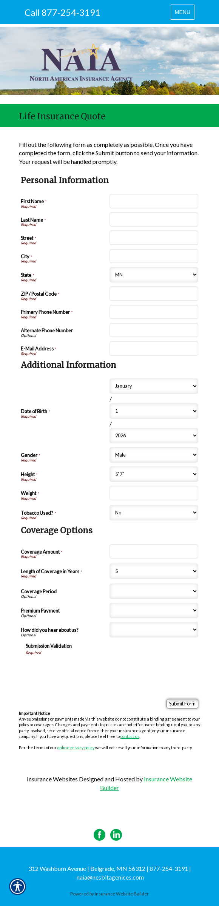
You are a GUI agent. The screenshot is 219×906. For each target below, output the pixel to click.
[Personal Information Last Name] (154, 219)
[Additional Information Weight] (154, 493)
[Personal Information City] (154, 256)
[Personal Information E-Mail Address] (154, 348)
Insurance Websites (52, 779)
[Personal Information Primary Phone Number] (154, 312)
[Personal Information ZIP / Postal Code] (154, 293)
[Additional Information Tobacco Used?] (154, 512)
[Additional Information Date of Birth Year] (154, 435)
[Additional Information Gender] (154, 455)
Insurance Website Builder (122, 894)
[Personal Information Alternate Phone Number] (154, 330)
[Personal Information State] (154, 274)
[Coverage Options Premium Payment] (154, 610)
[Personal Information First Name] (154, 201)
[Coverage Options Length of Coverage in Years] (154, 571)
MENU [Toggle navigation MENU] (184, 14)
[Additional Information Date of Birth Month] (154, 386)
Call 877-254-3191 (62, 12)
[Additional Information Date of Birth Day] (154, 411)
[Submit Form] (182, 703)
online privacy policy (75, 747)
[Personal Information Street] (154, 237)
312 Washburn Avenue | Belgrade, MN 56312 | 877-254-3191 (108, 868)
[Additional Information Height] (154, 474)
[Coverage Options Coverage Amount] (154, 551)
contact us (129, 736)
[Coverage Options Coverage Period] (154, 591)
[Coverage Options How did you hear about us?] (154, 629)
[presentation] (83, 670)
